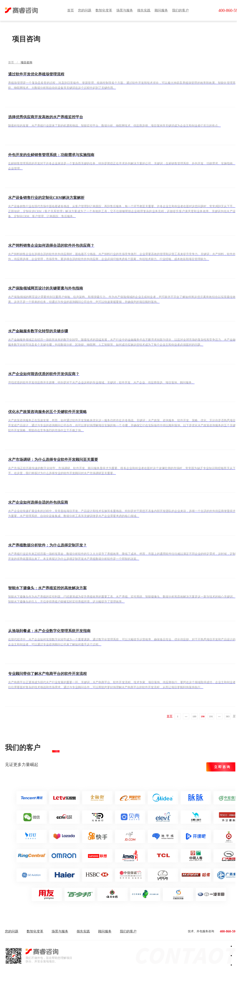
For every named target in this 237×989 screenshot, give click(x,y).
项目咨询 (26, 62)
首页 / (14, 62)
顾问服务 (161, 10)
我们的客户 (180, 10)
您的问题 (84, 10)
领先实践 (143, 10)
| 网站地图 (159, 980)
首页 (70, 10)
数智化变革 (104, 10)
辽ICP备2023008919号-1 (140, 980)
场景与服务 (124, 10)
